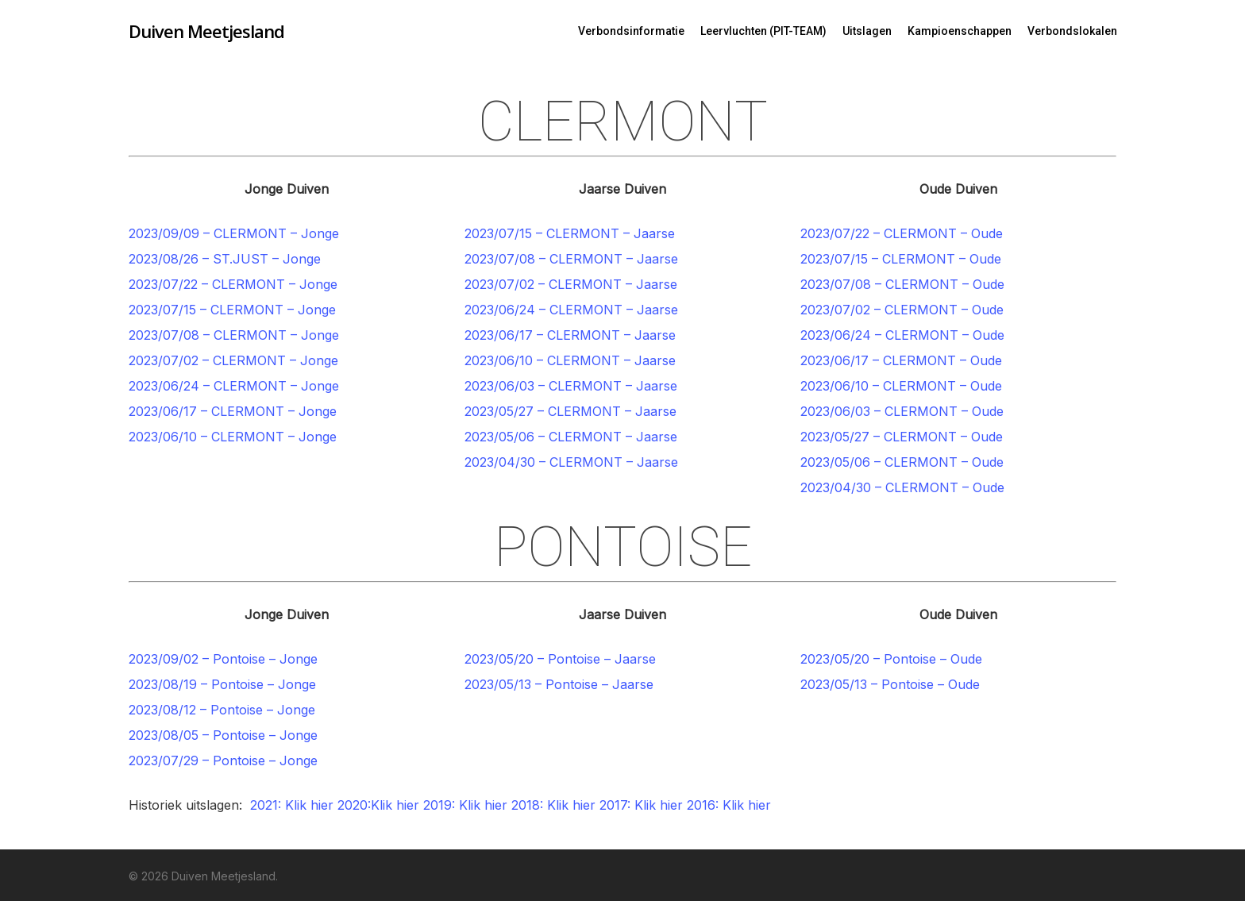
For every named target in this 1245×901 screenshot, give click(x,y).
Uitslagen (867, 31)
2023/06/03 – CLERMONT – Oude (902, 411)
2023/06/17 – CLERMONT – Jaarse (570, 335)
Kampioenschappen (960, 31)
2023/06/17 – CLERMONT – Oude (901, 360)
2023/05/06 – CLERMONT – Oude (902, 462)
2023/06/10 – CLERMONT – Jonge (233, 437)
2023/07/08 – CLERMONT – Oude (902, 284)
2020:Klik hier (378, 805)
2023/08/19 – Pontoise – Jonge (222, 684)
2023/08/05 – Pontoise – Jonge (223, 735)
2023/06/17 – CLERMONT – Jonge (233, 411)
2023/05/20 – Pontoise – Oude (891, 659)
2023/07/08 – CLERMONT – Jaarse (571, 259)
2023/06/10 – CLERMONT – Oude (901, 386)
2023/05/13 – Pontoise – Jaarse (558, 684)
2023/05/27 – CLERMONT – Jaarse (570, 411)
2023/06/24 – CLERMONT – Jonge (234, 386)
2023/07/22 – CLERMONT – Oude (901, 233)
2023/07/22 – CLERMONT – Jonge (233, 284)
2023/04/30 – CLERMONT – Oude (902, 487)
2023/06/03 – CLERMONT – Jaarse (570, 386)
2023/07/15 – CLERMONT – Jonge (232, 310)
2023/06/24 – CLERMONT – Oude (902, 335)
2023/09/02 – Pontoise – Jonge (223, 659)
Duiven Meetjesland (206, 31)
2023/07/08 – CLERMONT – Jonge (234, 335)
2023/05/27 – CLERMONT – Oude (901, 437)
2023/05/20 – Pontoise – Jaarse (560, 659)
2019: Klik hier (465, 805)
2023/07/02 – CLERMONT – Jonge (233, 360)
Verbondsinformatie (631, 31)
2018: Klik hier (553, 805)
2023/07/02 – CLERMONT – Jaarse (570, 284)
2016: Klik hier (731, 805)
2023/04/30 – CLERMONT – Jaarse (571, 462)
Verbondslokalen (1072, 31)
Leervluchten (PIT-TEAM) (763, 31)
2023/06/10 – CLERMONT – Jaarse (570, 360)
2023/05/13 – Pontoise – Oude (890, 684)
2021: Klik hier (291, 805)
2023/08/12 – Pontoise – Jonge (222, 710)
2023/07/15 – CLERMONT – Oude (900, 259)
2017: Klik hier (641, 805)
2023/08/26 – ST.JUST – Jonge (225, 259)
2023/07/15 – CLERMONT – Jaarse (569, 233)
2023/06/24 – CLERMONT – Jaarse (571, 310)
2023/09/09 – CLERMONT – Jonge (234, 233)
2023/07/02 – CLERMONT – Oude (902, 310)
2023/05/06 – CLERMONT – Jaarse (570, 437)
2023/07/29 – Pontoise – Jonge (223, 760)
